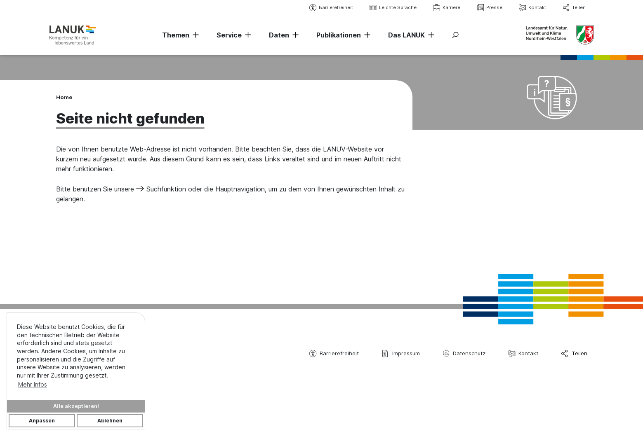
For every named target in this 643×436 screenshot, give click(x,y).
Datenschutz (464, 353)
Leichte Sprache (393, 7)
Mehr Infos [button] (32, 384)
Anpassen (42, 420)
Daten (279, 35)
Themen (175, 35)
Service (229, 35)
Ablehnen (109, 420)
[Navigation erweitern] (194, 35)
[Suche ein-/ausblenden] (455, 35)
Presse (489, 7)
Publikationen (338, 35)
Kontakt (532, 7)
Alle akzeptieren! (76, 406)
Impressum (400, 353)
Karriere (446, 7)
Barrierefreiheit (331, 7)
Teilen (574, 7)
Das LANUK (406, 35)
